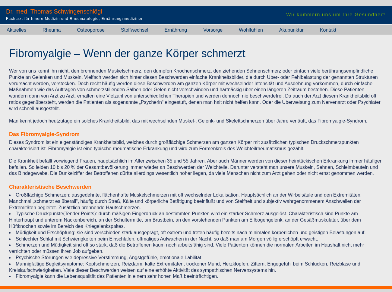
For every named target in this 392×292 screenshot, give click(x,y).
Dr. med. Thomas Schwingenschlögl (54, 11)
